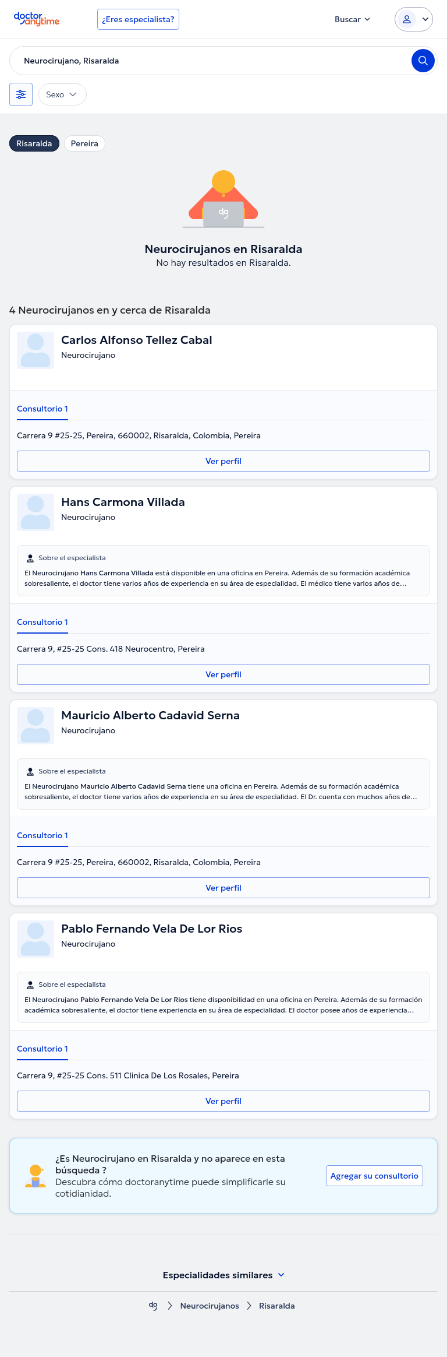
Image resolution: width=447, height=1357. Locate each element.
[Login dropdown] (414, 19)
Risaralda (34, 143)
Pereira (84, 143)
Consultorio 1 (42, 408)
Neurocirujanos (209, 1306)
